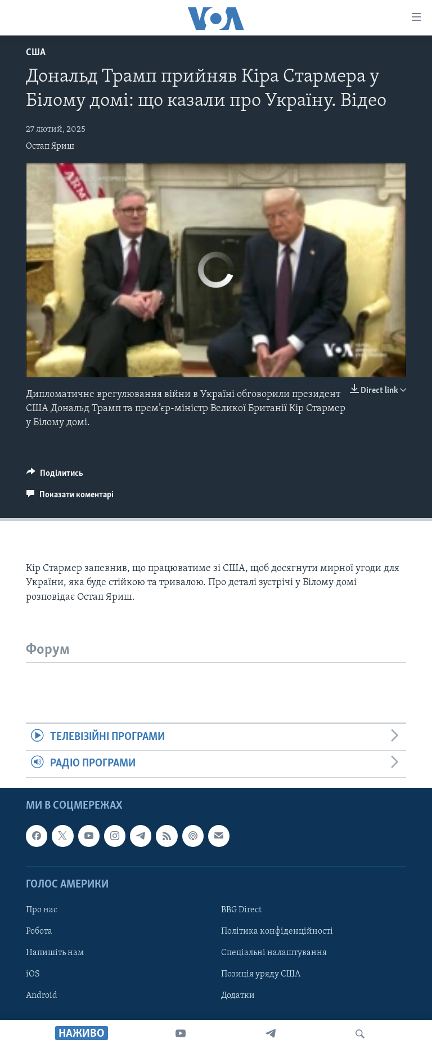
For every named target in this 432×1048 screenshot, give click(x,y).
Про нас (41, 910)
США (36, 52)
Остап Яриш (50, 146)
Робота (39, 931)
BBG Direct (241, 910)
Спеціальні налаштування (274, 952)
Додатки (238, 995)
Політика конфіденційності (277, 931)
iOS (33, 974)
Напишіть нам (55, 952)
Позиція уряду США (260, 974)
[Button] (54, 476)
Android (41, 995)
